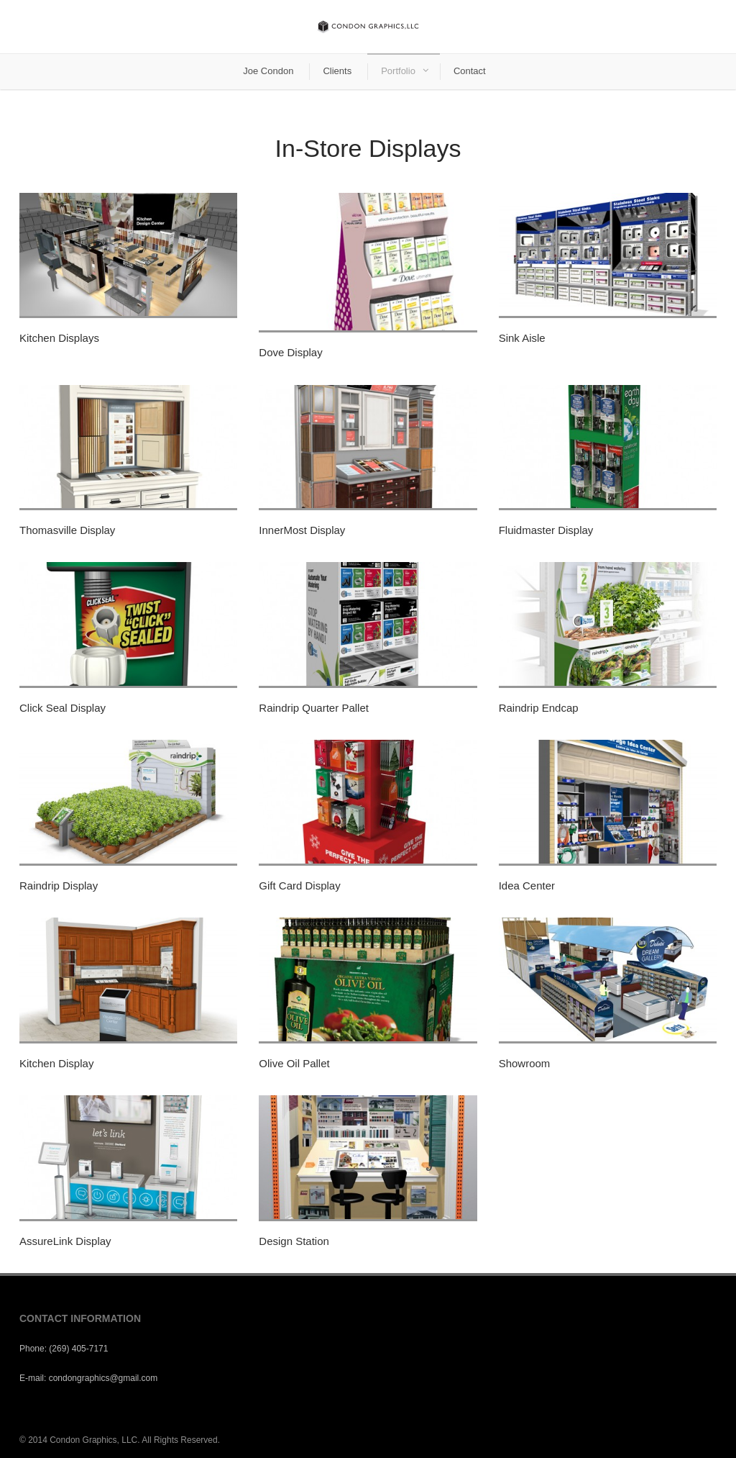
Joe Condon (268, 70)
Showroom (525, 1063)
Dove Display (290, 352)
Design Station (294, 1241)
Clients (337, 70)
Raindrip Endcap (539, 708)
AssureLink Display (65, 1241)
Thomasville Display (67, 530)
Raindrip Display (58, 885)
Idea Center (527, 885)
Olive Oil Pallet (294, 1063)
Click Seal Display (62, 708)
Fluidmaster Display (546, 530)
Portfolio (398, 70)
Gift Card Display (299, 885)
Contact (470, 70)
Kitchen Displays (59, 338)
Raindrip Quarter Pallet (314, 708)
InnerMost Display (302, 530)
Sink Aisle (522, 338)
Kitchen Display (56, 1063)
